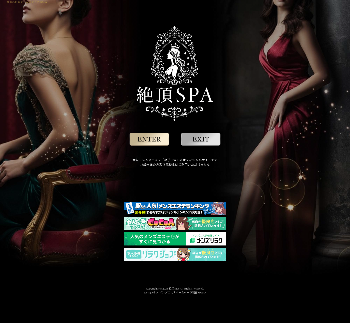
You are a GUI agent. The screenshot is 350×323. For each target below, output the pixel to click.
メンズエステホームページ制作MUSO (182, 292)
